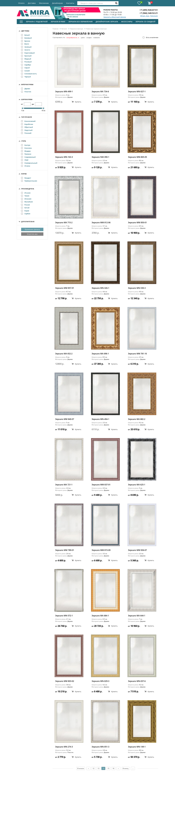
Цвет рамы (25, 31)
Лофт (25, 160)
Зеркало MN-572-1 (64, 616)
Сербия (25, 214)
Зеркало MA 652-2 (63, 354)
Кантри (25, 145)
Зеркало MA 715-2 (63, 222)
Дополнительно (28, 222)
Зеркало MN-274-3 (64, 747)
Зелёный (26, 47)
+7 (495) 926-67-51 (149, 10)
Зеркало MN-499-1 (64, 91)
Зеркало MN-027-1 (137, 91)
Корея (25, 211)
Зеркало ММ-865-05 (137, 157)
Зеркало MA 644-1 (136, 616)
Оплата (21, 3)
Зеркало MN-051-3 (100, 747)
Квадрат (26, 178)
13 (98, 768)
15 (108, 768)
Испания (26, 199)
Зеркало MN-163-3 (64, 157)
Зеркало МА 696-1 (100, 354)
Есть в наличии (150, 37)
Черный (26, 77)
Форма (24, 174)
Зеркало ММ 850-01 (137, 222)
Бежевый (26, 38)
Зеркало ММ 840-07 (64, 419)
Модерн (26, 151)
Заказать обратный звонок (114, 17)
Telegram (154, 16)
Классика (26, 148)
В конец (125, 768)
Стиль (23, 141)
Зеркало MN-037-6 (137, 681)
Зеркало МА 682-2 (136, 419)
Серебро (26, 65)
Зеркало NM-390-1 (100, 157)
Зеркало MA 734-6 (100, 91)
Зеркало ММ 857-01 (64, 288)
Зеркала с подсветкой (37, 21)
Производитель (27, 189)
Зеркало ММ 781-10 (137, 354)
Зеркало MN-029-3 (100, 681)
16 (113, 768)
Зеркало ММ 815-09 (101, 550)
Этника (25, 166)
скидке (89, 37)
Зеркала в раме (58, 21)
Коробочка (27, 124)
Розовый (26, 62)
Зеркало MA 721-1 (63, 485)
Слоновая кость (29, 74)
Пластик (26, 92)
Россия (25, 205)
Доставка (32, 3)
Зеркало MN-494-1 (100, 419)
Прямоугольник (29, 181)
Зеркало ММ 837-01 (101, 485)
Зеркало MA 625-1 (136, 485)
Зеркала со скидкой (145, 21)
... (132, 768)
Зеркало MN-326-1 (100, 288)
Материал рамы (27, 84)
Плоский (26, 133)
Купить (76, 102)
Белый (25, 35)
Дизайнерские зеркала (107, 21)
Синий (25, 71)
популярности (72, 37)
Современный (28, 157)
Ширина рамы (26, 99)
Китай (25, 208)
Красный (26, 56)
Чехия (25, 196)
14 (103, 768)
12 (93, 768)
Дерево (25, 88)
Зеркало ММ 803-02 (64, 681)
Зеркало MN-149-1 (137, 747)
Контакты (70, 3)
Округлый (26, 130)
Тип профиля (26, 117)
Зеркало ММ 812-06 (101, 222)
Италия (25, 193)
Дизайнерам (57, 3)
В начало (80, 768)
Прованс (26, 154)
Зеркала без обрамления (80, 21)
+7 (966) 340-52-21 (149, 13)
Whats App (144, 16)
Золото (25, 50)
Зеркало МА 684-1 (100, 616)
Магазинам (44, 3)
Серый (25, 68)
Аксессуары (126, 21)
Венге (25, 44)
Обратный (27, 127)
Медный (26, 59)
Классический (28, 121)
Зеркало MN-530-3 (137, 288)
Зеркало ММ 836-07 (137, 550)
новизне (96, 37)
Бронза (25, 41)
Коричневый (28, 53)
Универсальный (29, 163)
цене (83, 37)
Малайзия (27, 202)
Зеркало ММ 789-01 (64, 550)
